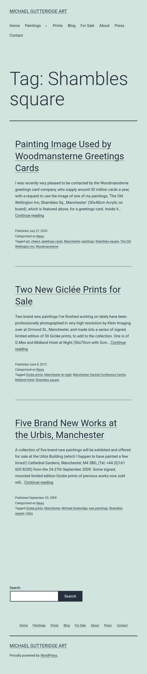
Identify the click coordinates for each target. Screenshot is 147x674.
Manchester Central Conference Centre (99, 375)
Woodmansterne (47, 246)
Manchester (72, 241)
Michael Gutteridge (74, 508)
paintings (88, 241)
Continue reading (29, 215)
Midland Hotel (24, 380)
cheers (35, 241)
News (40, 236)
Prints (58, 25)
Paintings (33, 25)
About (104, 25)
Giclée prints (34, 375)
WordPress (49, 655)
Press (119, 25)
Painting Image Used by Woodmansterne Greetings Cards (69, 156)
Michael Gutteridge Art (38, 11)
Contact (16, 35)
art (28, 241)
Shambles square (107, 241)
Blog (71, 25)
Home (15, 25)
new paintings (98, 508)
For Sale (87, 25)
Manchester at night (58, 375)
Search (15, 588)
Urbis (29, 513)
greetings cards (52, 241)
